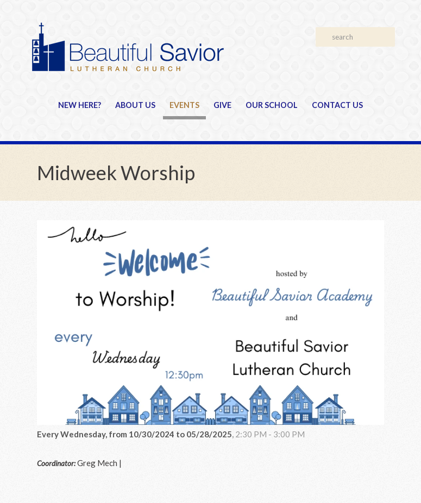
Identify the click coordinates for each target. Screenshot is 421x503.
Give (222, 105)
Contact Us (337, 105)
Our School (272, 105)
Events (184, 105)
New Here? (79, 105)
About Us (135, 105)
